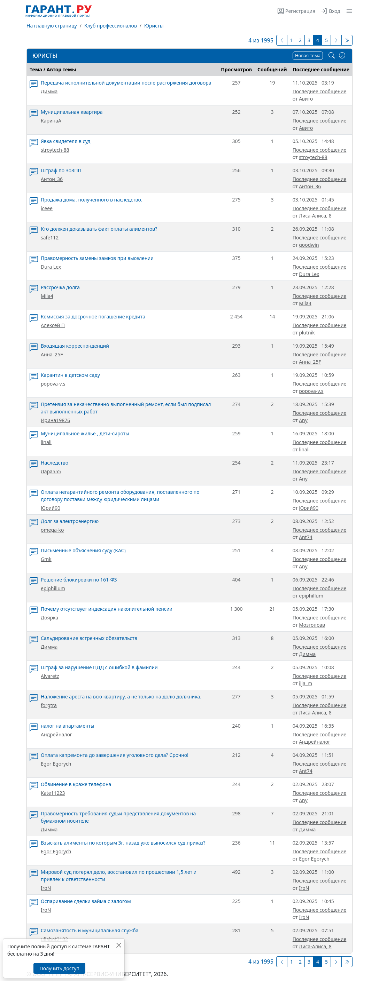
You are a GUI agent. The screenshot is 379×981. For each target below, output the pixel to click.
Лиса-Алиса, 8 (315, 215)
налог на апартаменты (67, 725)
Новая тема (307, 55)
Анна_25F (52, 354)
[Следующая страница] (336, 40)
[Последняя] (347, 40)
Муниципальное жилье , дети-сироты (85, 433)
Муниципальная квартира (72, 112)
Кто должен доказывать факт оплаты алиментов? (99, 229)
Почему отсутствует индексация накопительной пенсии (106, 609)
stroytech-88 (55, 150)
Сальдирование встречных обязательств (89, 638)
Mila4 (47, 296)
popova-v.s (53, 383)
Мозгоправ (312, 625)
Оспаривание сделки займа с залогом (86, 901)
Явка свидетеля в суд (65, 141)
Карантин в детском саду (70, 375)
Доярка (49, 617)
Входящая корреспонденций (75, 345)
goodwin (309, 245)
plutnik (307, 332)
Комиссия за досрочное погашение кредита (93, 316)
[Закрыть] (119, 945)
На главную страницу (51, 25)
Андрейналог (56, 734)
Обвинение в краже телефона (76, 784)
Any (303, 420)
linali (46, 442)
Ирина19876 (55, 420)
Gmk (46, 559)
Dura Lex (51, 266)
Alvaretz (50, 676)
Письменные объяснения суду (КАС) (83, 550)
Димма (49, 91)
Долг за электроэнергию (70, 521)
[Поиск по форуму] (331, 56)
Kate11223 (53, 793)
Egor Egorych (56, 763)
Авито (306, 98)
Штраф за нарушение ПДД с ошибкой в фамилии (99, 667)
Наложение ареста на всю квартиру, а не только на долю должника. (121, 696)
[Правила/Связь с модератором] (342, 56)
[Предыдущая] (281, 40)
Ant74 (305, 537)
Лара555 (51, 471)
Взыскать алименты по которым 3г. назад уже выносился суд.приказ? (123, 842)
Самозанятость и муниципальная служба (89, 930)
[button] (348, 11)
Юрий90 (50, 508)
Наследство (54, 462)
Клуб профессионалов (110, 25)
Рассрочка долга (60, 287)
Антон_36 (52, 179)
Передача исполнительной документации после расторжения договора (126, 82)
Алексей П (53, 325)
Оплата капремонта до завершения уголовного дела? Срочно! (114, 755)
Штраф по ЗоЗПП (61, 170)
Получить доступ (59, 968)
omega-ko (52, 530)
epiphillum (53, 588)
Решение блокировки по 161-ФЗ (79, 579)
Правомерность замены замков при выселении (97, 258)
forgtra (49, 705)
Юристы (153, 25)
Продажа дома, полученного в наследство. (91, 199)
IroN (46, 888)
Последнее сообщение (319, 91)
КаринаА (51, 120)
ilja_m (305, 683)
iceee (47, 208)
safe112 (50, 237)
